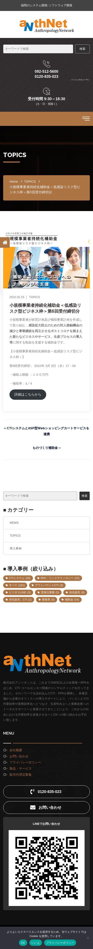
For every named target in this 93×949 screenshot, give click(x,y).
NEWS (14, 522)
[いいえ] (88, 938)
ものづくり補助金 (45, 448)
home (13, 181)
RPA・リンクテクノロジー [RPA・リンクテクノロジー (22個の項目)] (60, 578)
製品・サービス (20, 768)
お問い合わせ (18, 756)
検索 (85, 495)
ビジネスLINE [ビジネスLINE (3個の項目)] (20, 592)
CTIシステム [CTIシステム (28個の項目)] (19, 578)
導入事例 (16, 548)
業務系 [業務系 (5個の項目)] (48, 599)
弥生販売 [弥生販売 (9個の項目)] (77, 592)
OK (23, 942)
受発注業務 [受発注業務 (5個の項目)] (50, 592)
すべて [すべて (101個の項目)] (17, 585)
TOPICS (15, 535)
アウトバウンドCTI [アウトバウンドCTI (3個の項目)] (49, 585)
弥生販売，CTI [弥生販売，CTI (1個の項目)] (20, 599)
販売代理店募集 (20, 774)
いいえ (35, 942)
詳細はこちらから (27, 394)
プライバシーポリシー (25, 762)
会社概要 (15, 750)
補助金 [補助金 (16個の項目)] (72, 599)
